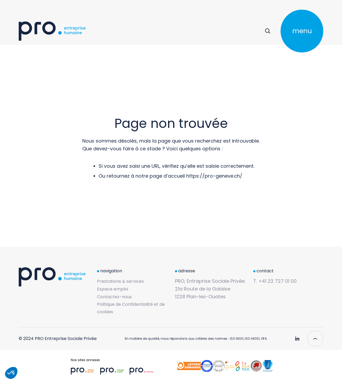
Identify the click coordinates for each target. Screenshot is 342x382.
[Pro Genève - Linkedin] (297, 336)
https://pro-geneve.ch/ (214, 176)
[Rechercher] (267, 31)
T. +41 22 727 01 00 (275, 281)
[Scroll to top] (315, 339)
